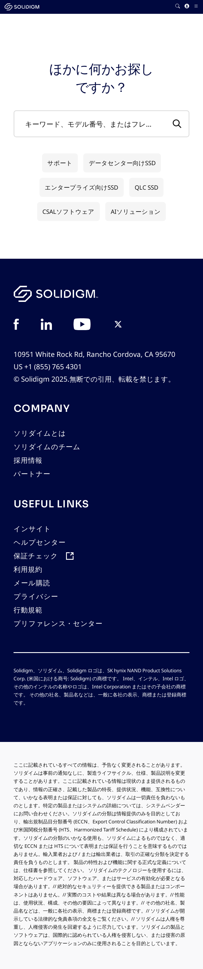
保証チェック (36, 555)
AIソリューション (136, 211)
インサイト (32, 528)
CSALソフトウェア (68, 211)
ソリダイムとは (40, 433)
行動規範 (28, 610)
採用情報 (28, 460)
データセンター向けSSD (122, 163)
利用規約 (28, 569)
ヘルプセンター (40, 542)
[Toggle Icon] (196, 7)
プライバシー (36, 596)
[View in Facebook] (16, 325)
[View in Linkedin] (46, 325)
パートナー (32, 473)
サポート (59, 163)
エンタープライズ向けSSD (81, 187)
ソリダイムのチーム (47, 446)
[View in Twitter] (118, 325)
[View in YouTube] (82, 325)
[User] (187, 7)
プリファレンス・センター (58, 623)
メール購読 (32, 582)
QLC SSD (146, 187)
